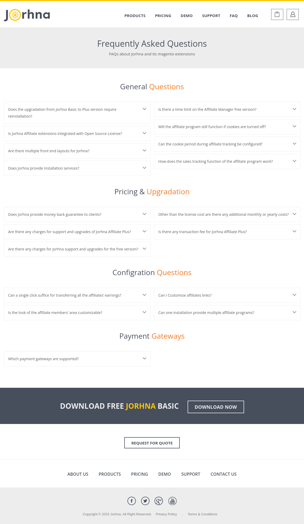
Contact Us (223, 474)
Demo (187, 15)
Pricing (163, 15)
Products (134, 15)
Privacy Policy (166, 514)
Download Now (216, 407)
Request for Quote (152, 443)
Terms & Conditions (202, 514)
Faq (234, 15)
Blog (252, 15)
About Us (78, 474)
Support (211, 15)
